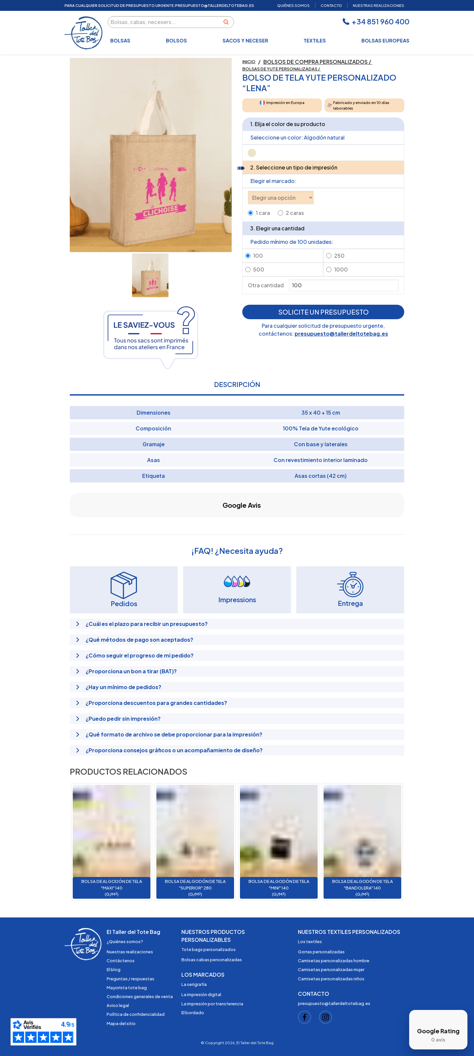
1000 (341, 269)
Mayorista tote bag (127, 987)
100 (258, 255)
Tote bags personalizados (208, 949)
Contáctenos (121, 960)
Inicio (248, 61)
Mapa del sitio (121, 1023)
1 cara (263, 212)
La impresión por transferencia (212, 1003)
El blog (113, 969)
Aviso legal (118, 1005)
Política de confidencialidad (136, 1014)
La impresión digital (201, 994)
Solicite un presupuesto (323, 312)
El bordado (192, 1012)
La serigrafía (194, 984)
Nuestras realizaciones (130, 951)
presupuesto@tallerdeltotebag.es (341, 333)
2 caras (295, 212)
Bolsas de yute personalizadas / (281, 68)
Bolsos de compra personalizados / (317, 61)
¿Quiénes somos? (125, 941)
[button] (70, 524)
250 (339, 255)
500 (258, 269)
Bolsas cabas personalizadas (211, 959)
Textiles (314, 40)
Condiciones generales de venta (140, 996)
